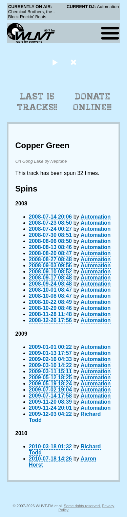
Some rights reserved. (82, 506)
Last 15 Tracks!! (37, 102)
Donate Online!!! (92, 102)
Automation (96, 217)
